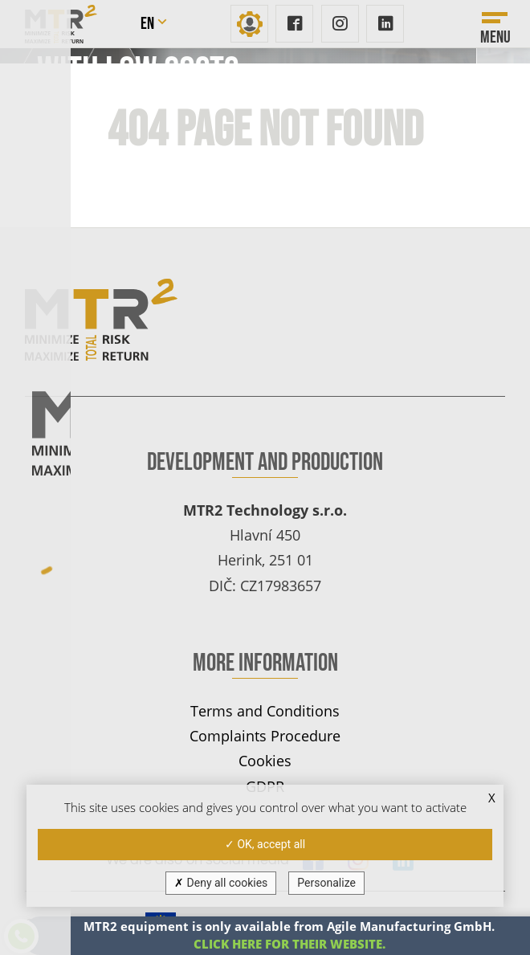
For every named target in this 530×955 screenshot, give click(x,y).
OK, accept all (265, 844)
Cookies (265, 760)
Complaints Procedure (265, 735)
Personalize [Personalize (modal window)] (326, 882)
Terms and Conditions (265, 710)
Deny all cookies (220, 882)
